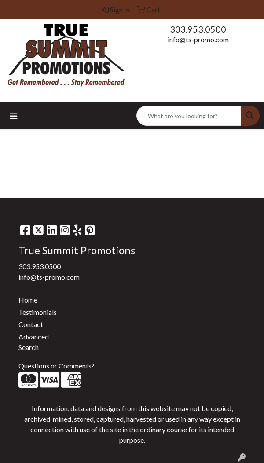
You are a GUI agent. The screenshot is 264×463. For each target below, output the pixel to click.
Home (27, 299)
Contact (30, 324)
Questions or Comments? (56, 365)
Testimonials (37, 312)
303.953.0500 (198, 29)
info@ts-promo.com (198, 39)
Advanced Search (33, 341)
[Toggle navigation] (13, 115)
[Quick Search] (188, 116)
